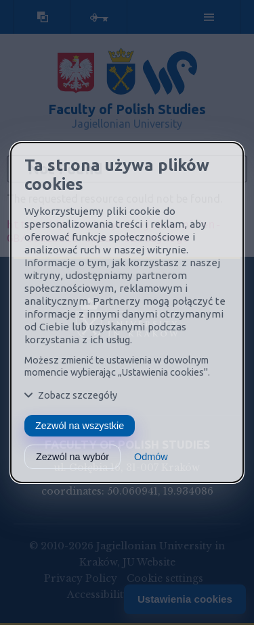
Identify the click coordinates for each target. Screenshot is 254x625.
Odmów (151, 456)
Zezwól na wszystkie (79, 425)
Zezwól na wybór (72, 456)
